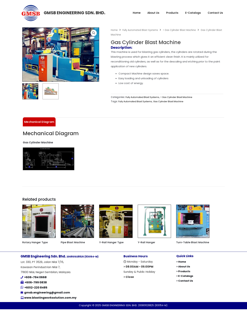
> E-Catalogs (185, 279)
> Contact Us (185, 283)
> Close (129, 280)
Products (172, 13)
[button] (93, 33)
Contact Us (215, 13)
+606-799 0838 (36, 285)
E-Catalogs (193, 13)
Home (136, 13)
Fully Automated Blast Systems (140, 30)
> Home (181, 264)
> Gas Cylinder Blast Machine (181, 30)
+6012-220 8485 (35, 290)
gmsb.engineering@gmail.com (47, 295)
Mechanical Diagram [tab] (39, 122)
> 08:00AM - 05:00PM (138, 270)
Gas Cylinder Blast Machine (171, 101)
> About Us (183, 269)
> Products (183, 274)
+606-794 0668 (35, 280)
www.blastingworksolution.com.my (50, 301)
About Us (153, 13)
